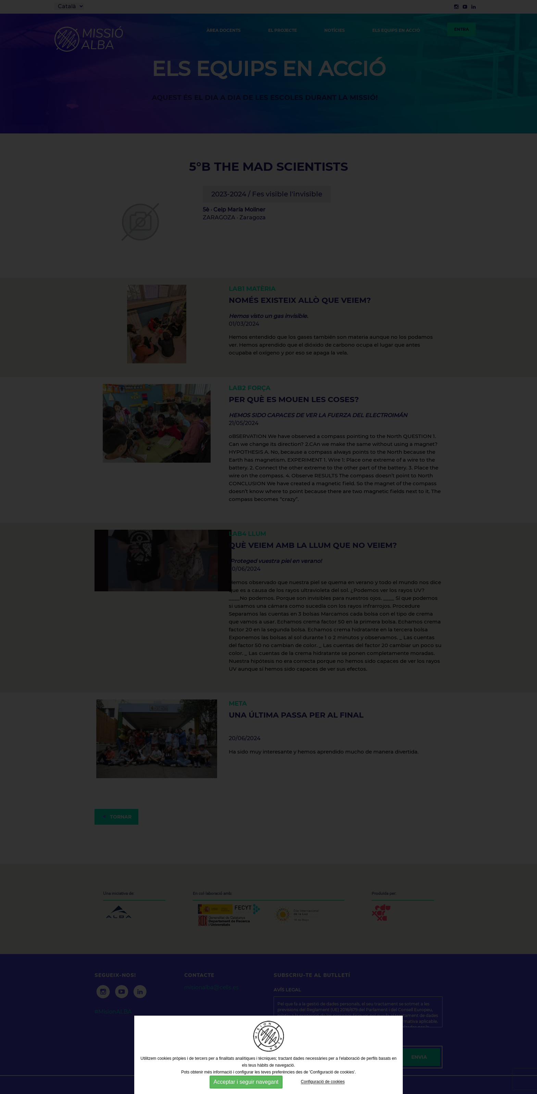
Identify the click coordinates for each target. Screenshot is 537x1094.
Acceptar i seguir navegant (246, 1082)
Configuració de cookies (323, 1082)
